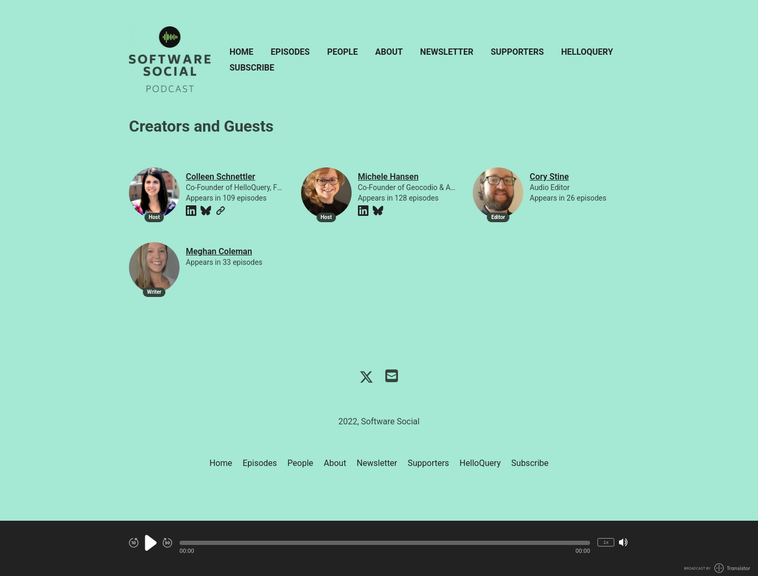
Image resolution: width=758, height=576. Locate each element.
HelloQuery (587, 52)
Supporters (517, 52)
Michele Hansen (388, 177)
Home (241, 52)
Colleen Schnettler (220, 177)
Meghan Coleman (219, 251)
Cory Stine (549, 177)
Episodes (290, 52)
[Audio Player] (379, 548)
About (389, 52)
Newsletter (446, 52)
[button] (384, 543)
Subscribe (252, 68)
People (342, 52)
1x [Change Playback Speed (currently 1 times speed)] (606, 542)
